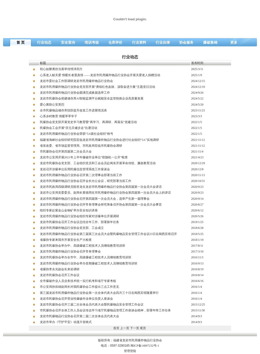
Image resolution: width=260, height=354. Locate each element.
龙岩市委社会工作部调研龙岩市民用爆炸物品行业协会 (76, 81)
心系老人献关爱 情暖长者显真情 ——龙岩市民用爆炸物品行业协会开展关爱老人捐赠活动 (100, 75)
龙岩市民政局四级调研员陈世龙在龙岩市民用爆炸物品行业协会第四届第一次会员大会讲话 (101, 187)
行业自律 (163, 42)
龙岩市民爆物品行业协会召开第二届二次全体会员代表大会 (79, 316)
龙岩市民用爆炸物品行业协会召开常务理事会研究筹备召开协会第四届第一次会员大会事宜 (101, 204)
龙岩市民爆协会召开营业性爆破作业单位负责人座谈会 (76, 298)
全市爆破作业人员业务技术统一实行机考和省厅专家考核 (78, 281)
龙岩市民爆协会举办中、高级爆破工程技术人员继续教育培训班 (82, 245)
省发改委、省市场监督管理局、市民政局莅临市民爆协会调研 (81, 145)
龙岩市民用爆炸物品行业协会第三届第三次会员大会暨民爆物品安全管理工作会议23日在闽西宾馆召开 (108, 234)
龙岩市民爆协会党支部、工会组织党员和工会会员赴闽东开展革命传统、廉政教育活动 (98, 163)
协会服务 (186, 42)
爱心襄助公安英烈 (52, 104)
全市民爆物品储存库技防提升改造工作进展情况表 (73, 110)
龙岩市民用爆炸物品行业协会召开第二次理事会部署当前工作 (81, 175)
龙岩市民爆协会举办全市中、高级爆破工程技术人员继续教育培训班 (85, 257)
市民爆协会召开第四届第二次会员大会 (66, 151)
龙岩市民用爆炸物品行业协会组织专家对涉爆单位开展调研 (79, 216)
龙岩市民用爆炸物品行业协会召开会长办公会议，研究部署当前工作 (85, 181)
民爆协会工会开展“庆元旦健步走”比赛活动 (69, 128)
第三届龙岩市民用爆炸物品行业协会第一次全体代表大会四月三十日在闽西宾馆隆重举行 (99, 293)
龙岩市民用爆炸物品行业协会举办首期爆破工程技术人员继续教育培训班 (88, 263)
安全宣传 (68, 42)
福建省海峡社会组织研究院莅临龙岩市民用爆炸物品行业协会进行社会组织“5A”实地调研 (99, 140)
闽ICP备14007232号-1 (145, 345)
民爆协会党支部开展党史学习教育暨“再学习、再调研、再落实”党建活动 (88, 122)
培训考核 (92, 42)
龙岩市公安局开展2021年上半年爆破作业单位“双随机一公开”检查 (84, 157)
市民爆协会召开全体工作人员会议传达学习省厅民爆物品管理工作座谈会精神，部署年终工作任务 (105, 310)
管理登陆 (130, 351)
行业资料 (139, 42)
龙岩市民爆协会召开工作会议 (59, 275)
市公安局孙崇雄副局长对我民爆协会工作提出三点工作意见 (79, 287)
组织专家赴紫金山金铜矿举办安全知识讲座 (69, 210)
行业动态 (44, 42)
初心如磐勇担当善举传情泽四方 (61, 69)
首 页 (21, 42)
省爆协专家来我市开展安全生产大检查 (66, 240)
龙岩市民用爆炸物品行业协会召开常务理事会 (70, 251)
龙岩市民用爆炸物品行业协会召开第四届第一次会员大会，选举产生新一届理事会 (95, 198)
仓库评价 (115, 42)
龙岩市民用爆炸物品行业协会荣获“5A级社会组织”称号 (76, 134)
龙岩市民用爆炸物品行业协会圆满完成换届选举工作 (75, 92)
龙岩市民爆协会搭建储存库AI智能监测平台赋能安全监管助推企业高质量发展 (92, 98)
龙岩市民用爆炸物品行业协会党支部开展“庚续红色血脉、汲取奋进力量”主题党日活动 (97, 87)
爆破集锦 (210, 42)
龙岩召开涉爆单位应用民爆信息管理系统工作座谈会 (75, 169)
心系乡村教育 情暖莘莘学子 (58, 116)
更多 (233, 42)
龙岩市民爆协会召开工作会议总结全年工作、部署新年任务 (79, 222)
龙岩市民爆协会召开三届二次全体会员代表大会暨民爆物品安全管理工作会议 (91, 304)
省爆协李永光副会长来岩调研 (59, 269)
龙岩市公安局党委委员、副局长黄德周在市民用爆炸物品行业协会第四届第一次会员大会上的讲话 (105, 192)
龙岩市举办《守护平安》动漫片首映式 (66, 322)
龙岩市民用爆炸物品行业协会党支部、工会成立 (72, 228)
